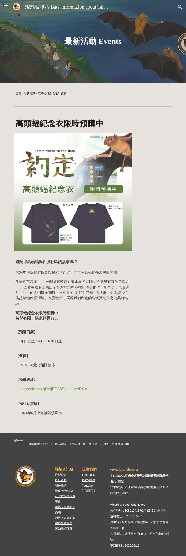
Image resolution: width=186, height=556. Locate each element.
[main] (93, 41)
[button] (6, 6)
